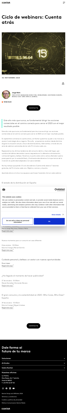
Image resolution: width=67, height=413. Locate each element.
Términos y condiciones (9, 397)
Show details (56, 214)
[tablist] (33, 376)
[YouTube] (13, 389)
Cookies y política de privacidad (12, 400)
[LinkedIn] (10, 389)
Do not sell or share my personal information (17, 221)
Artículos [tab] (5, 363)
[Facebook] (6, 389)
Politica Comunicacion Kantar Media (13, 403)
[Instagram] (3, 389)
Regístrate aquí (7, 238)
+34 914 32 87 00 (9, 383)
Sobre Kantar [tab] (7, 368)
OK (49, 221)
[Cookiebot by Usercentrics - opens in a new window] (56, 189)
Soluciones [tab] (6, 359)
